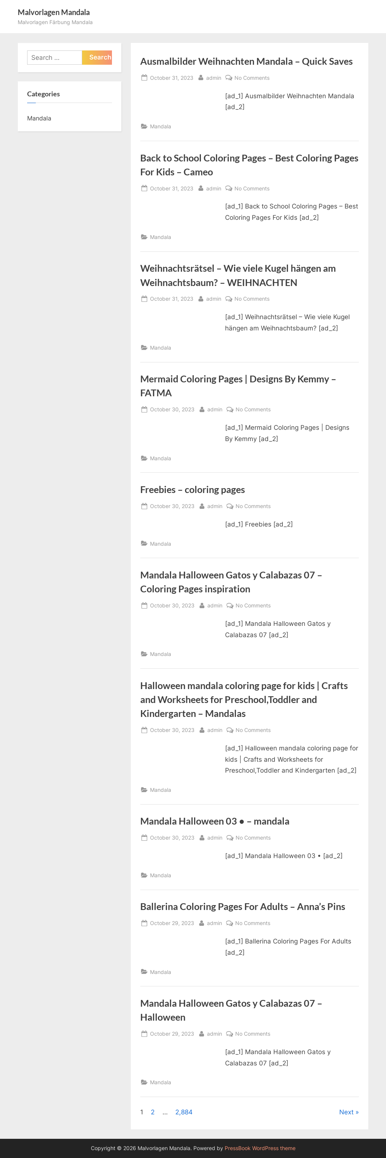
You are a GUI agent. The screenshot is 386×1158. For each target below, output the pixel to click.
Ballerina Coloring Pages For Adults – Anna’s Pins (242, 906)
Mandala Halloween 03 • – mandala (215, 821)
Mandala (160, 126)
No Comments (252, 77)
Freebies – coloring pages (192, 489)
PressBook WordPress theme (260, 1148)
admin (213, 77)
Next (346, 1112)
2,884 (184, 1112)
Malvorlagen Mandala (54, 12)
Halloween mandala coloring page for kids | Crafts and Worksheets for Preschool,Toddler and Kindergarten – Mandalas (244, 699)
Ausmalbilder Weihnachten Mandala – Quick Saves (246, 61)
